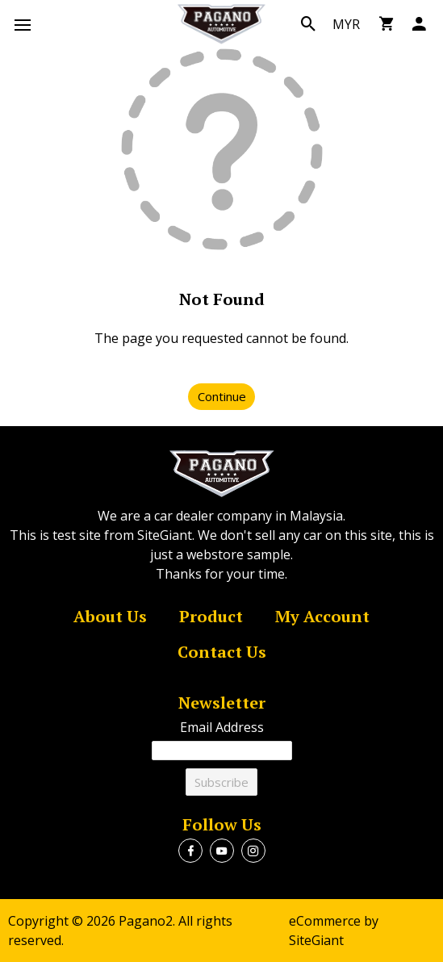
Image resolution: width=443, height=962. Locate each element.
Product (211, 617)
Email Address (222, 727)
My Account (322, 617)
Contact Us (222, 652)
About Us (110, 617)
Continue (222, 396)
